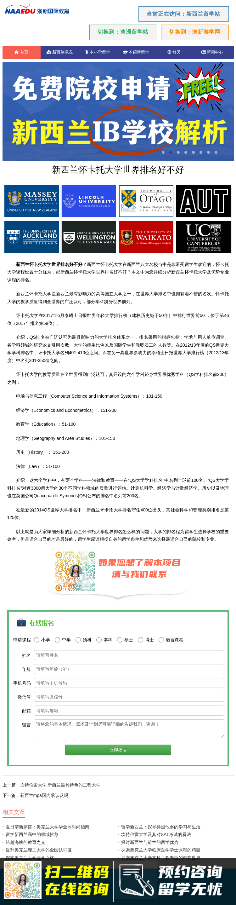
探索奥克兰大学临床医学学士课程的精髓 (160, 849)
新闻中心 (212, 52)
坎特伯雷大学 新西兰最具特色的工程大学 (60, 784)
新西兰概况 (60, 52)
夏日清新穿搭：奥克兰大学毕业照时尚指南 (47, 826)
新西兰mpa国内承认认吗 (44, 795)
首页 (21, 52)
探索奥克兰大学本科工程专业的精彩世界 (160, 857)
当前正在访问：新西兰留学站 (183, 14)
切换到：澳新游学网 (194, 32)
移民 (174, 52)
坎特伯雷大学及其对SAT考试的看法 (156, 834)
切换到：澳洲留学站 (123, 32)
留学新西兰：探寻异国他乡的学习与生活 (160, 826)
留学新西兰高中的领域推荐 (32, 834)
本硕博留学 (136, 52)
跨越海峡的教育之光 (25, 842)
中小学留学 (97, 52)
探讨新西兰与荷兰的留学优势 (149, 842)
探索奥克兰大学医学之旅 (30, 857)
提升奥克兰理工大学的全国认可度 (39, 849)
